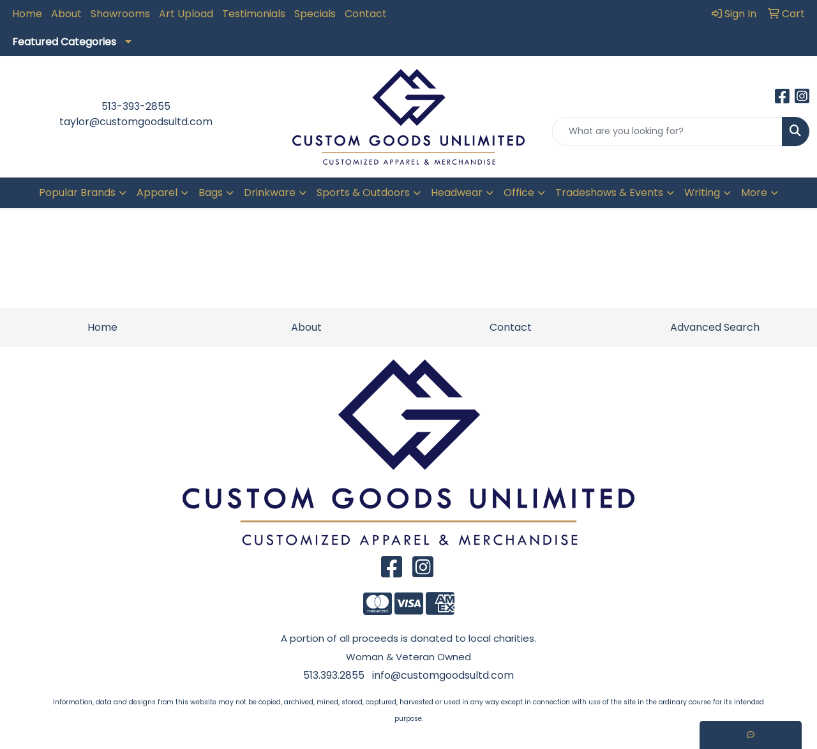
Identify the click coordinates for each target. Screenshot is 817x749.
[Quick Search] (667, 131)
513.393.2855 (333, 675)
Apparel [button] (157, 192)
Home (27, 13)
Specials (315, 13)
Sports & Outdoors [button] (363, 192)
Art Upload (186, 13)
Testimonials (253, 13)
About (66, 13)
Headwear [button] (457, 192)
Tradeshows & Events (609, 192)
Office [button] (519, 192)
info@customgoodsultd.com (443, 675)
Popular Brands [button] (77, 192)
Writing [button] (702, 192)
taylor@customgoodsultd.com (136, 121)
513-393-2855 (135, 106)
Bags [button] (211, 192)
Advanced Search (715, 327)
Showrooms (120, 13)
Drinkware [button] (270, 192)
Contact (366, 13)
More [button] (754, 192)
